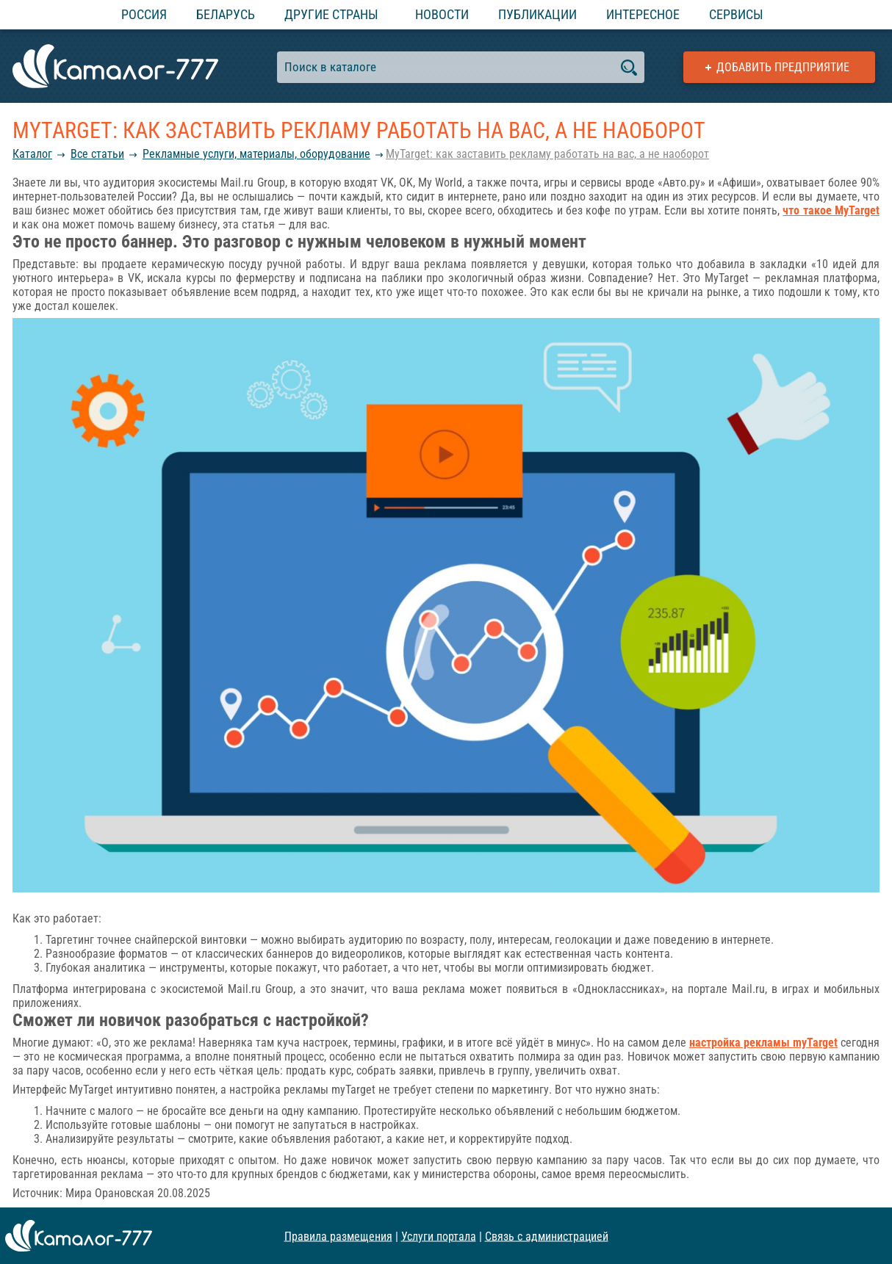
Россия (144, 14)
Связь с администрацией (546, 1236)
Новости (442, 14)
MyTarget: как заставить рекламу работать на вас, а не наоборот (547, 154)
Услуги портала (438, 1236)
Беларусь (225, 14)
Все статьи (97, 154)
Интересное (643, 14)
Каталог (32, 154)
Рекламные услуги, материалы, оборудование (256, 154)
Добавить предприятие (782, 67)
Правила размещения (338, 1236)
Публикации (537, 14)
